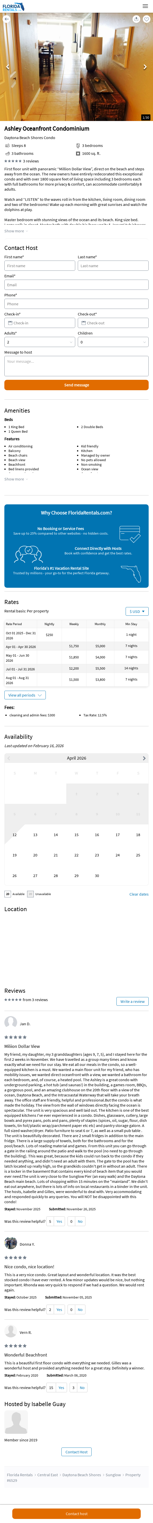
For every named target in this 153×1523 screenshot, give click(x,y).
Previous (7, 67)
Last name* (87, 256)
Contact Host (76, 1451)
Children (85, 333)
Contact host (77, 1513)
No (80, 1221)
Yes (59, 1221)
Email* (10, 275)
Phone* (10, 294)
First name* (14, 256)
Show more (14, 230)
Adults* (10, 333)
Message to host (18, 352)
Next (145, 67)
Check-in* (12, 313)
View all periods (21, 695)
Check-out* (87, 313)
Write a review (133, 1001)
